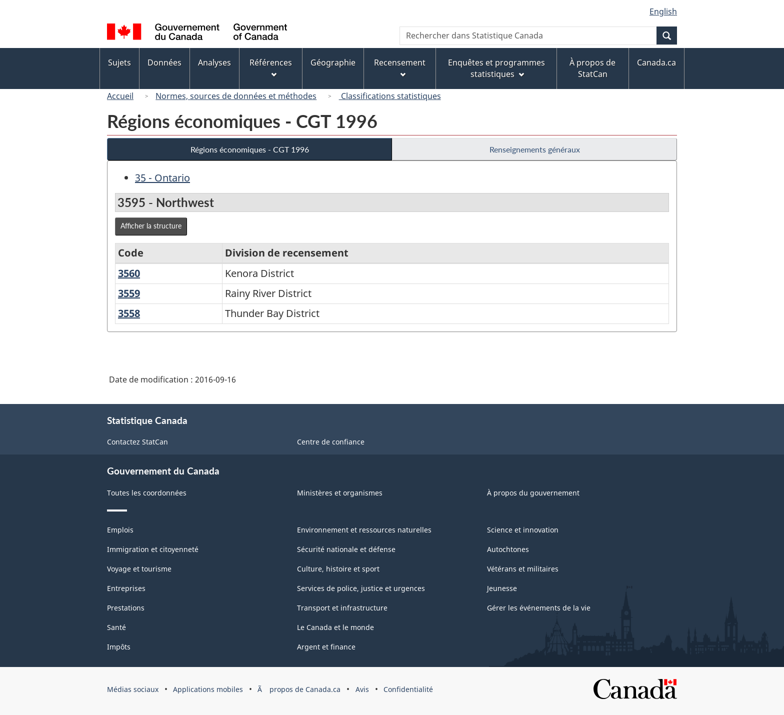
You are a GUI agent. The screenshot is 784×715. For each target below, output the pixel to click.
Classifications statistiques (390, 96)
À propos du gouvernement (533, 493)
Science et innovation (522, 529)
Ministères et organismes (339, 493)
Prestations (125, 607)
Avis (362, 689)
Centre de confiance (330, 441)
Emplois (120, 529)
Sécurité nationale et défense (346, 549)
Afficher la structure (151, 226)
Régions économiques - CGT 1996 (249, 149)
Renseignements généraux (535, 149)
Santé (116, 627)
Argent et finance (326, 647)
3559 (129, 293)
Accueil (120, 96)
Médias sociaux (132, 689)
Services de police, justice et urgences (361, 588)
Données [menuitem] (165, 62)
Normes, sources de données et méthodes (236, 96)
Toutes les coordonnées (146, 493)
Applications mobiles (208, 689)
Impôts (118, 647)
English (663, 11)
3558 (129, 313)
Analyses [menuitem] (214, 62)
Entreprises (126, 588)
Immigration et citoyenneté (152, 549)
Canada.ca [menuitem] (656, 62)
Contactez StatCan (137, 441)
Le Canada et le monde (335, 627)
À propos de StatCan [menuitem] (593, 68)
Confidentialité (408, 689)
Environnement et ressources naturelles (364, 529)
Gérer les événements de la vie (538, 607)
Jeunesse (502, 588)
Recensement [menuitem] (400, 67)
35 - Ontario (162, 177)
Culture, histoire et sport (338, 569)
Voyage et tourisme (139, 569)
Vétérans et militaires (522, 569)
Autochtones (508, 549)
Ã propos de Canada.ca (299, 689)
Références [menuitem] (271, 67)
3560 (129, 273)
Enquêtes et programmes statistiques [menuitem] (496, 68)
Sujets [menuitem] (119, 62)
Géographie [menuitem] (333, 62)
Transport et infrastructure (342, 607)
